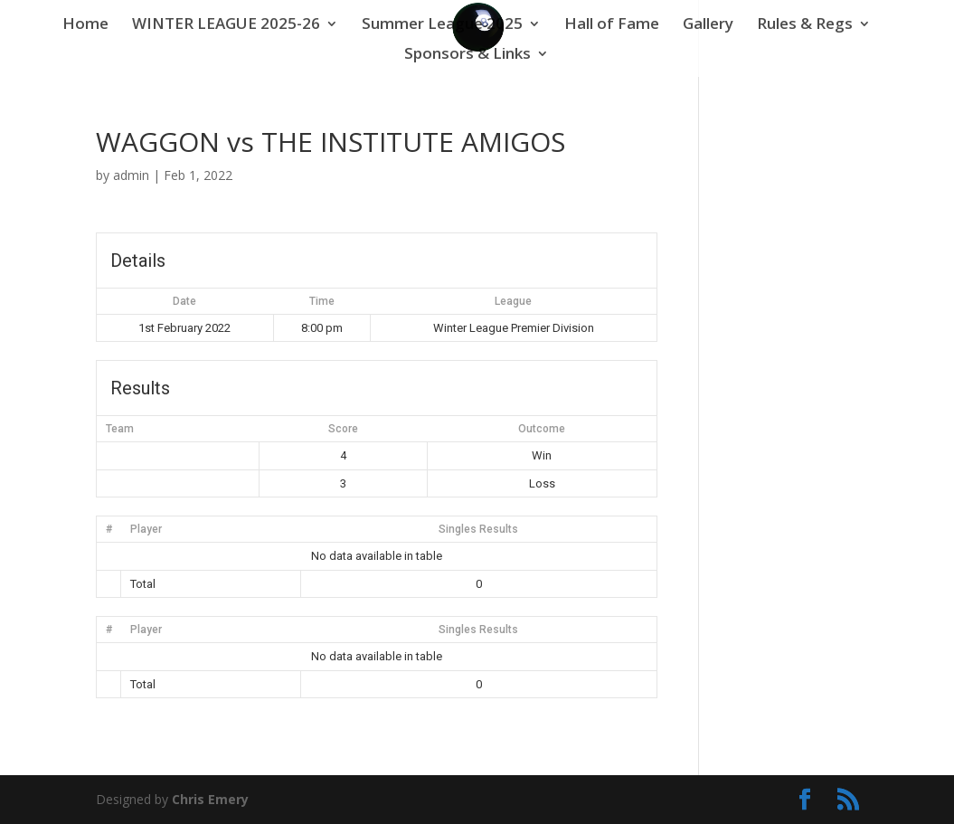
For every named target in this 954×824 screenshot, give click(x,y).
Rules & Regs (805, 25)
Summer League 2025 (442, 25)
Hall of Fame (611, 25)
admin (131, 175)
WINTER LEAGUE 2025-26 (226, 25)
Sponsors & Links (467, 55)
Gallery (708, 25)
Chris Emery (210, 799)
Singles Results (478, 529)
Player (146, 529)
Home (85, 25)
